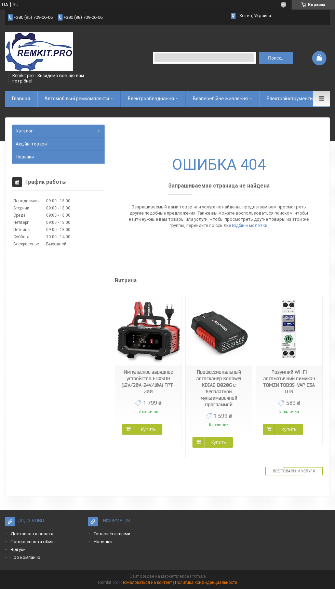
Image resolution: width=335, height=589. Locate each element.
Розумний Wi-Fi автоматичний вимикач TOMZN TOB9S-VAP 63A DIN (289, 381)
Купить (148, 429)
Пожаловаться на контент (146, 582)
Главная (21, 98)
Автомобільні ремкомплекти (76, 98)
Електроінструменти (290, 98)
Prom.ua (198, 576)
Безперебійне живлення (220, 98)
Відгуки (18, 549)
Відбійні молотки (249, 225)
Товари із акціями (112, 533)
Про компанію (25, 557)
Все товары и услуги (294, 471)
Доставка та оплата (32, 533)
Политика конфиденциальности (206, 582)
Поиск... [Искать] (276, 58)
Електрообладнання (151, 98)
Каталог (24, 130)
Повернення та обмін (33, 541)
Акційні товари (31, 143)
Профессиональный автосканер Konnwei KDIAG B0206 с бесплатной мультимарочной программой (218, 388)
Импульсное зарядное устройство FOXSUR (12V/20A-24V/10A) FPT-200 (148, 381)
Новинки (25, 156)
